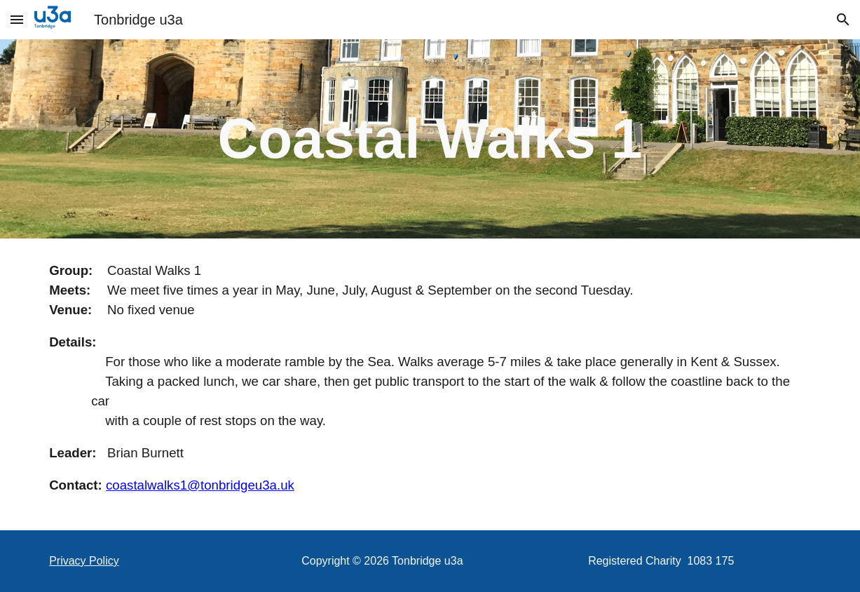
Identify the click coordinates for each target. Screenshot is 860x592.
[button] (17, 19)
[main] (430, 139)
